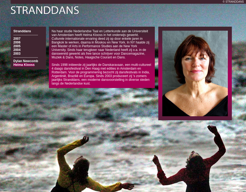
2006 (17, 42)
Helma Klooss (23, 65)
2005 (17, 46)
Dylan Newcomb (25, 61)
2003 (17, 53)
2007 (17, 39)
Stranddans (22, 31)
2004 (17, 50)
